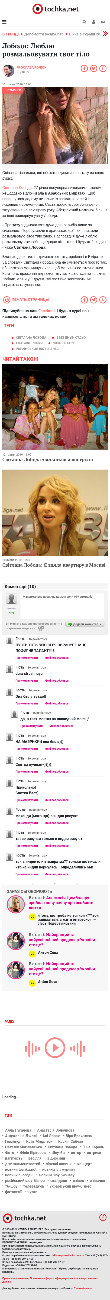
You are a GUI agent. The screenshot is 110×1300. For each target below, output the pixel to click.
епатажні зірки (29, 343)
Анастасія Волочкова (55, 1130)
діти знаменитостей (22, 1164)
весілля (35, 1158)
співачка (97, 1180)
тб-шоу (11, 1186)
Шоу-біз (58, 1152)
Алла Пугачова (18, 1130)
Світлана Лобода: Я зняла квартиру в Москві (54, 565)
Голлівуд (12, 1141)
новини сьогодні (19, 1175)
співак (78, 1180)
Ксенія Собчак (70, 1141)
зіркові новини (58, 1164)
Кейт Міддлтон (39, 1141)
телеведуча (33, 1186)
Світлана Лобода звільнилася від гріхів (47, 459)
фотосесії (13, 1192)
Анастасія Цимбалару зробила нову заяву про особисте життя (61, 902)
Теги (9, 1115)
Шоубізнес (13, 90)
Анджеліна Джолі (21, 1136)
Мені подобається (57, 657)
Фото (9, 1152)
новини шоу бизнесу (56, 1175)
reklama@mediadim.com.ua (68, 1255)
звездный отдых (71, 337)
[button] (93, 22)
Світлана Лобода (17, 188)
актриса (94, 1152)
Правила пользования (15, 1278)
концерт (84, 1164)
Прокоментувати (27, 657)
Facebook (47, 311)
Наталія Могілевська (23, 1147)
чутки (32, 1192)
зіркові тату (63, 343)
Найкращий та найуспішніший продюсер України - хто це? (63, 939)
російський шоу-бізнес (25, 1180)
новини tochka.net (20, 1169)
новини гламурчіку (58, 1169)
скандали (58, 1180)
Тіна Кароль (93, 1147)
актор (76, 1152)
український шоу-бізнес (37, 349)
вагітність (14, 1158)
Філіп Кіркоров (33, 1152)
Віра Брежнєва (79, 1136)
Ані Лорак (51, 1136)
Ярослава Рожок (31, 67)
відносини (56, 1158)
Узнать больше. (83, 1288)
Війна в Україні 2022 (86, 34)
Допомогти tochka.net (44, 34)
